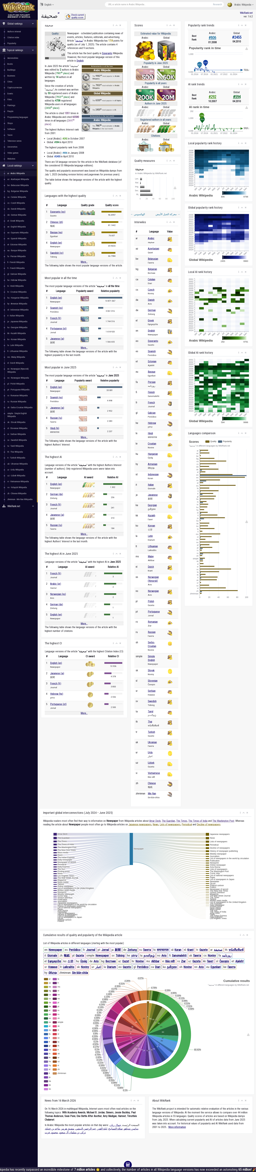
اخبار (98, 967)
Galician (152, 412)
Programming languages (17, 117)
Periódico (74, 949)
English (47, 4)
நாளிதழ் (149, 955)
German (152, 310)
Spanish (152, 351)
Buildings (11, 70)
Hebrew (152, 423)
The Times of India (197, 820)
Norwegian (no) (58, 594)
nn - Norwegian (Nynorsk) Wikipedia (18, 370)
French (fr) (55, 318)
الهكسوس (138, 214)
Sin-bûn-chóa (80, 972)
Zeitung (132, 949)
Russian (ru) (56, 417)
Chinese (152, 783)
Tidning (120, 955)
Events (10, 93)
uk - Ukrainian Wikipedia (17, 464)
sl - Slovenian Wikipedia (17, 428)
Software (11, 129)
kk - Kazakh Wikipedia (16, 333)
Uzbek (151, 762)
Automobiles (12, 58)
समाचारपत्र (162, 949)
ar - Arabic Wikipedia (16, 173)
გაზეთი (172, 967)
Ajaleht (239, 961)
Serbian (152, 690)
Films (9, 99)
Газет (210, 961)
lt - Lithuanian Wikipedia (17, 351)
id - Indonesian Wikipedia (18, 309)
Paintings (11, 105)
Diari (157, 967)
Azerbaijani (153, 248)
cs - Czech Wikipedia (16, 203)
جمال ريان (115, 1125)
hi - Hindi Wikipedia (15, 286)
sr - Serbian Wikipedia (16, 434)
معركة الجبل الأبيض (168, 214)
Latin (150, 536)
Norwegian (153, 591)
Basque (151, 371)
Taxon (9, 135)
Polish (151, 601)
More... (84, 261)
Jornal (105, 949)
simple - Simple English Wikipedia (17, 415)
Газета (147, 949)
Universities (12, 147)
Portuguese (154, 611)
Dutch (151, 566)
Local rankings (18, 165)
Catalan (151, 279)
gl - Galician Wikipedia (16, 274)
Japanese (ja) (57, 338)
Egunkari (216, 967)
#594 (237, 97)
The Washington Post (223, 820)
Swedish (152, 701)
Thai (150, 721)
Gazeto (127, 967)
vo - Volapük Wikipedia (17, 487)
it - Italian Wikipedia (15, 315)
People (10, 111)
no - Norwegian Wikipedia (18, 378)
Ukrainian (152, 742)
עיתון (134, 955)
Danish (151, 299)
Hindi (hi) (54, 428)
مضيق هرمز (67, 1128)
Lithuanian (153, 546)
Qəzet (125, 961)
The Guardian (168, 820)
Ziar (183, 961)
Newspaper (55, 949)
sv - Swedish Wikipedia (17, 440)
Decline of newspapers (208, 824)
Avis (164, 955)
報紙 (67, 955)
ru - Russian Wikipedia (16, 401)
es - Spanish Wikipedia (16, 238)
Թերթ (53, 972)
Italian (151, 484)
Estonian (152, 361)
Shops (10, 123)
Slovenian (153, 680)
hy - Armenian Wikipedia (17, 303)
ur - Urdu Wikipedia (15, 469)
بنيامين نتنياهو (131, 1128)
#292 (212, 97)
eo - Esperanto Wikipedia (17, 232)
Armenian (152, 464)
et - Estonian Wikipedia (17, 244)
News (155, 824)
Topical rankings (18, 50)
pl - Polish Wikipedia (16, 383)
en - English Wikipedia (16, 226)
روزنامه (226, 955)
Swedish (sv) (56, 252)
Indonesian (153, 474)
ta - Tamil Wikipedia (15, 446)
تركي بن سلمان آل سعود (72, 1132)
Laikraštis (68, 967)
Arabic (151, 238)
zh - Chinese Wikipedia (16, 493)
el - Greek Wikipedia (15, 221)
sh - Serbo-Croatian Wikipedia (19, 407)
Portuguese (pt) (58, 328)
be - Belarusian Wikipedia (18, 185)
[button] (113, 25)
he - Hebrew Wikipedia (16, 280)
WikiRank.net (18, 506)
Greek (151, 320)
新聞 (118, 949)
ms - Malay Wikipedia (16, 357)
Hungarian (153, 454)
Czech (151, 289)
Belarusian (153, 258)
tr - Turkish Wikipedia (16, 457)
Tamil (150, 711)
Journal (90, 949)
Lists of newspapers (170, 824)
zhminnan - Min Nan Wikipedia (19, 499)
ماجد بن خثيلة (52, 1128)
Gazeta (80, 955)
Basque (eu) (56, 232)
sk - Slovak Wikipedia (16, 422)
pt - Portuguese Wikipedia (18, 389)
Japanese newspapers (139, 824)
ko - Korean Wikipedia (16, 339)
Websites (11, 159)
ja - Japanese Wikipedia (17, 321)
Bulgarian (152, 269)
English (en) (56, 242)
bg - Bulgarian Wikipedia (17, 191)
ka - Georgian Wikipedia (17, 327)
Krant (190, 949)
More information (177, 1127)
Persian (152, 382)
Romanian (153, 621)
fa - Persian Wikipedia (16, 256)
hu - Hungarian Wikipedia (18, 298)
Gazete (203, 949)
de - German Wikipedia (16, 215)
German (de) (56, 494)
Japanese (153, 494)
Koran (178, 949)
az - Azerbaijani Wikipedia (18, 179)
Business (11, 75)
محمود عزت (51, 1132)
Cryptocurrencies (14, 87)
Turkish (151, 732)
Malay (151, 556)
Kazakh (151, 515)
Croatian (152, 443)
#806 (212, 38)
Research (217, 4)
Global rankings (18, 23)
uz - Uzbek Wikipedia (16, 475)
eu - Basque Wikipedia (16, 250)
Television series (14, 141)
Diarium (111, 967)
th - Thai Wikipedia (15, 452)
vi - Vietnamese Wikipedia (18, 481)
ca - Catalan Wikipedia (16, 197)
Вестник (111, 961)
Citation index (13, 37)
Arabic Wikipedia (240, 4)
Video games (12, 153)
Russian (152, 632)
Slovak (151, 670)
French (151, 402)
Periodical (187, 824)
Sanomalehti (179, 955)
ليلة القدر (102, 1128)
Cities (9, 81)
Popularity (11, 43)
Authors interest (14, 31)
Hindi (150, 433)
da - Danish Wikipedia (16, 209)
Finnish (151, 392)
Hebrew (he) (56, 693)
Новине (52, 967)
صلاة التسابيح (115, 1128)
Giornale (52, 955)
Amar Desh (155, 820)
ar (59, 12)
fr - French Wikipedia (16, 268)
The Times (181, 820)
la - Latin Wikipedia (15, 345)
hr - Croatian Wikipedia (17, 292)
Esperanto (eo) (57, 211)
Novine (140, 961)
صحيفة (79, 40)
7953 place (62, 97)
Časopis (224, 961)
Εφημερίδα (54, 961)
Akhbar (155, 961)
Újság (83, 961)
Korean (151, 525)
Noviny (212, 955)
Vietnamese (154, 773)
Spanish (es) (56, 307)
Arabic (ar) (55, 583)
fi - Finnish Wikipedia (16, 262)
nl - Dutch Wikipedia (15, 363)
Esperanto (107, 53)
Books (10, 64)
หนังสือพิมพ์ (236, 949)
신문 (70, 961)
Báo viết (170, 961)
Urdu (150, 752)
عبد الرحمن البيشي (85, 1128)
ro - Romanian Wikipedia (17, 395)
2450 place (52, 108)
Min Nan (152, 793)
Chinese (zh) (56, 222)
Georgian (152, 505)
